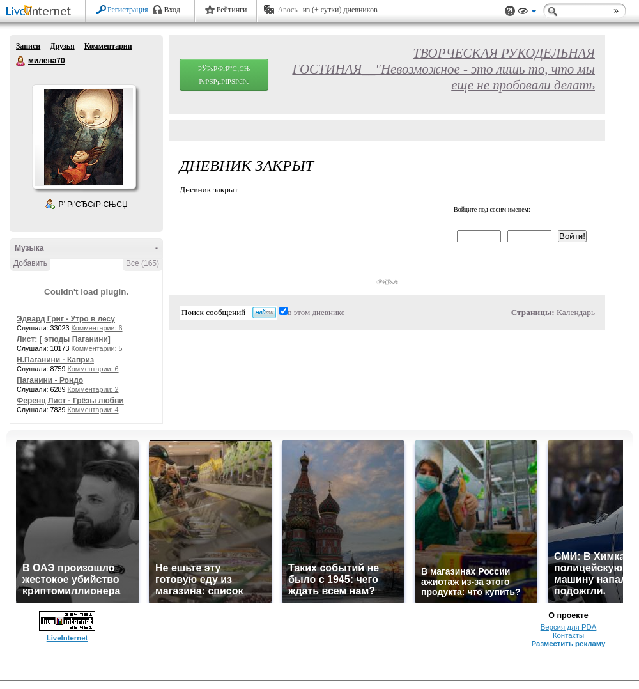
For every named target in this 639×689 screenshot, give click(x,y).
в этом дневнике (316, 312)
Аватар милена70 (84, 137)
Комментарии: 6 (97, 328)
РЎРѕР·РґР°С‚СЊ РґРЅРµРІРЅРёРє (224, 75)
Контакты (568, 635)
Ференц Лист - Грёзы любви (70, 400)
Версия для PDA (569, 627)
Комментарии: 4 (93, 410)
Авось (287, 9)
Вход (172, 9)
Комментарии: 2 (93, 389)
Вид (527, 13)
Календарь (576, 312)
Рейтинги (232, 9)
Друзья (62, 46)
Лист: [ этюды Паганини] (64, 339)
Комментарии (108, 46)
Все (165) (142, 263)
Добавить (30, 263)
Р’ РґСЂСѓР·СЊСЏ (93, 204)
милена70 (21, 61)
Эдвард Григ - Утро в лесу (66, 318)
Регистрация (127, 9)
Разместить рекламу (569, 643)
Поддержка (510, 11)
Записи (28, 46)
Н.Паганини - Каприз (55, 359)
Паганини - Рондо (50, 380)
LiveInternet (40, 12)
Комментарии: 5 (97, 348)
